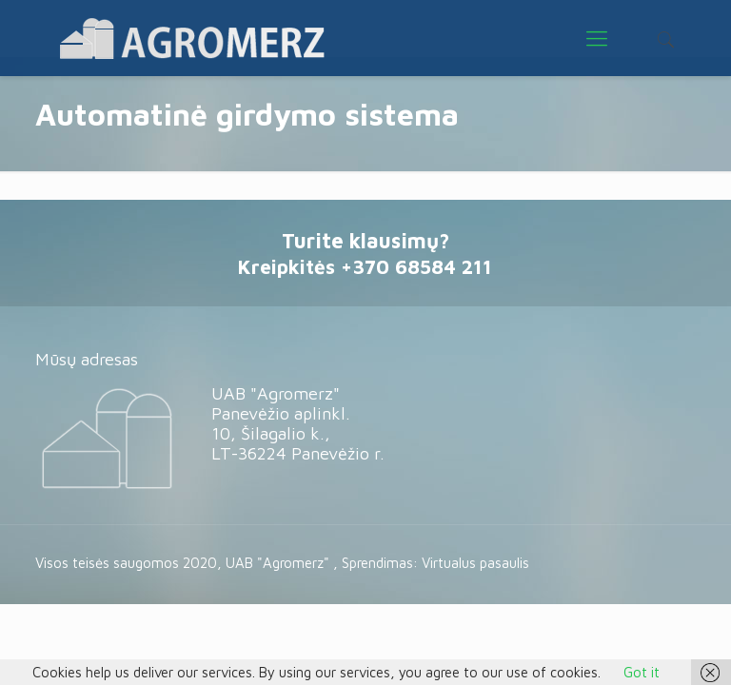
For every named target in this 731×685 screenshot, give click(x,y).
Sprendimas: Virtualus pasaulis (435, 563)
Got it (641, 672)
